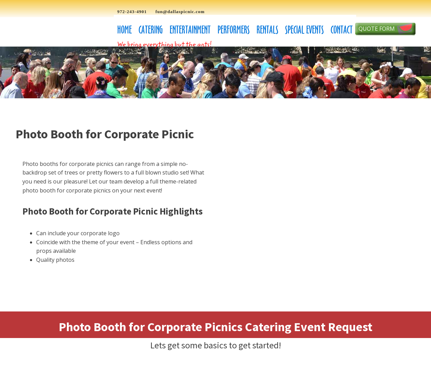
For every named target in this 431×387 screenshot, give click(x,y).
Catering (151, 30)
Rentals (267, 30)
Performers (234, 30)
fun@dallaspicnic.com (180, 11)
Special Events (304, 30)
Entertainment (190, 30)
